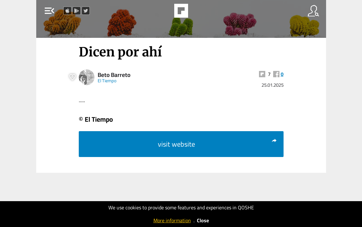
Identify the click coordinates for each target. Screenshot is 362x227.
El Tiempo (107, 80)
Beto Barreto (114, 74)
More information (172, 220)
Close (203, 220)
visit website (217, 144)
